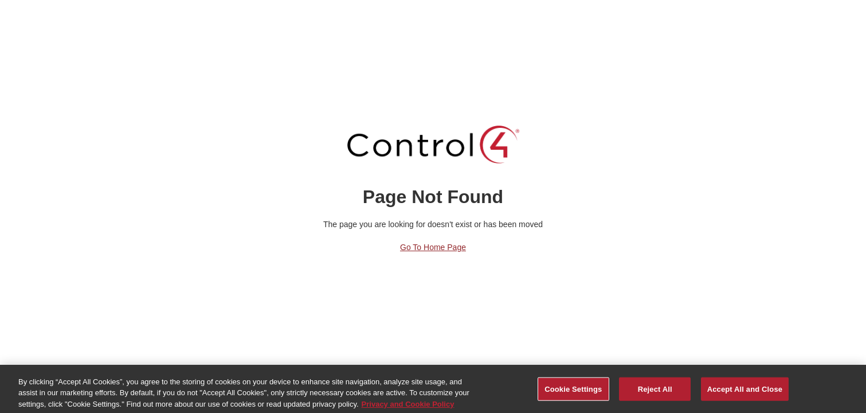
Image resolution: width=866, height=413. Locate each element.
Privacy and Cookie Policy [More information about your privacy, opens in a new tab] (408, 406)
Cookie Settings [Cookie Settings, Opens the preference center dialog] (573, 391)
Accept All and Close (744, 391)
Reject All (655, 391)
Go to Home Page (433, 247)
